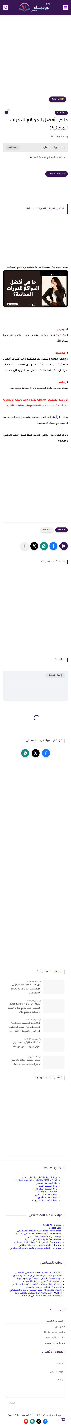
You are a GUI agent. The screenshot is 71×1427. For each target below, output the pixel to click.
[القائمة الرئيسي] (65, 7)
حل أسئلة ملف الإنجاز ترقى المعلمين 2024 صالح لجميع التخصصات (25, 989)
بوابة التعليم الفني (48, 1186)
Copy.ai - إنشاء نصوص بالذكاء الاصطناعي (40, 1245)
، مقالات (61, 113)
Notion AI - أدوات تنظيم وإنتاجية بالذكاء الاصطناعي (35, 1248)
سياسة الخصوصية (54, 1343)
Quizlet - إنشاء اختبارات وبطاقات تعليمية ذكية (38, 1293)
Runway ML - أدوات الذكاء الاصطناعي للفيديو (38, 1234)
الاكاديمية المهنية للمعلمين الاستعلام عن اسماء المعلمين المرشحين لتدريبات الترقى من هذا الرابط (24, 1028)
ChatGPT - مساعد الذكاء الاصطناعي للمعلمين (38, 1273)
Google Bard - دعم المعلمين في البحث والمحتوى (37, 1276)
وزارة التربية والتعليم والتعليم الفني (39, 1177)
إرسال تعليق (55, 675)
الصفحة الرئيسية (54, 1320)
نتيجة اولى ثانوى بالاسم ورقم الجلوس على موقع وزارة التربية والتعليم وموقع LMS (24, 1008)
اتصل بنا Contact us (53, 1332)
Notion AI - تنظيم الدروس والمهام (44, 1287)
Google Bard (55, 1228)
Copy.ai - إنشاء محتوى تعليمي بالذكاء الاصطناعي (37, 1284)
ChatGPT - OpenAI (52, 1225)
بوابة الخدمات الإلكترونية (44, 1200)
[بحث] (5, 7)
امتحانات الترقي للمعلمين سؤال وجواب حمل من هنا (27, 1044)
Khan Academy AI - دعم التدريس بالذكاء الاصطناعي (35, 1290)
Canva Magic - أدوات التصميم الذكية (43, 1239)
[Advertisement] (35, 56)
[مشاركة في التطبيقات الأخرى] (25, 546)
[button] (53, 546)
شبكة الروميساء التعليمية (22, 1415)
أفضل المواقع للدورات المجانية (46, 157)
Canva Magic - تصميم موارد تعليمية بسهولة (39, 1279)
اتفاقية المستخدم (54, 1337)
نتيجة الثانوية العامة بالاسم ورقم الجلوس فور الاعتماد (26, 1062)
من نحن (59, 1326)
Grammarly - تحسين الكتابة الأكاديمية (42, 1281)
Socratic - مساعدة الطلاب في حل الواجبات (40, 1296)
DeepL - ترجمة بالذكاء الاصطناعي (44, 1237)
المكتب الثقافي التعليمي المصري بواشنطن (35, 1180)
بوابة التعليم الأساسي (46, 1195)
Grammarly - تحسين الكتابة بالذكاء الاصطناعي (37, 1242)
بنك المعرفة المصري (46, 1183)
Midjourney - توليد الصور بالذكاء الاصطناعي (39, 1231)
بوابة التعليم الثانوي (47, 1198)
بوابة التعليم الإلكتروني (45, 1189)
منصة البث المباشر (47, 1192)
